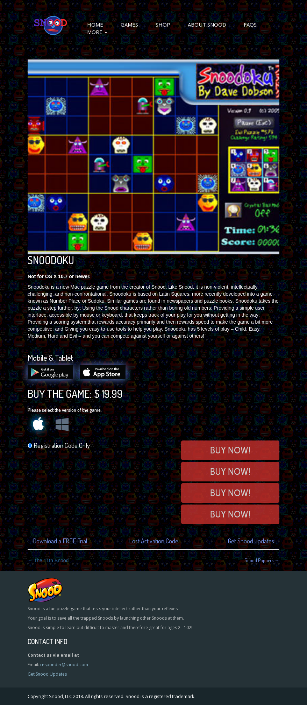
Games (129, 24)
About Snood (207, 24)
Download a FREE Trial (60, 541)
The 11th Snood (48, 560)
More (97, 31)
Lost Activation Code (153, 541)
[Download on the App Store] (106, 377)
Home (95, 24)
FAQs (250, 24)
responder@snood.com (64, 665)
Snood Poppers (261, 560)
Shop (163, 24)
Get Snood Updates (251, 541)
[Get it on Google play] (54, 377)
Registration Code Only (59, 445)
